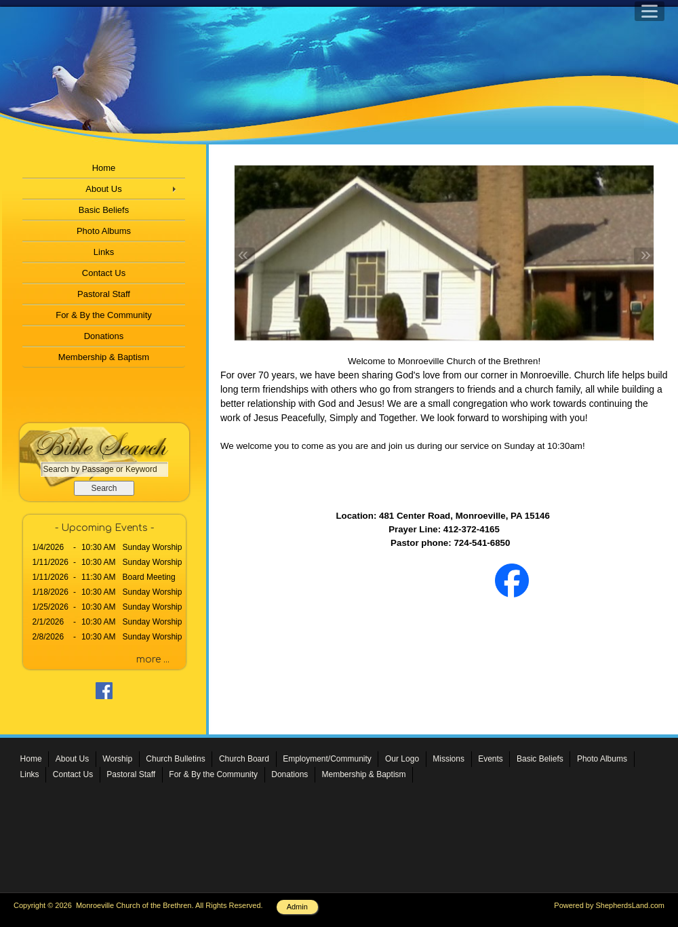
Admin (297, 907)
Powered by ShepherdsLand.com (609, 905)
